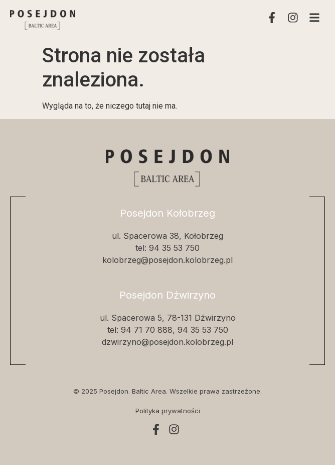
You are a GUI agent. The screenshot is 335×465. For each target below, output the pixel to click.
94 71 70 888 (147, 330)
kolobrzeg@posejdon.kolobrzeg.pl (167, 260)
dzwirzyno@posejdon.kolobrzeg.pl (167, 342)
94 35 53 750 (174, 248)
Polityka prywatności (167, 411)
